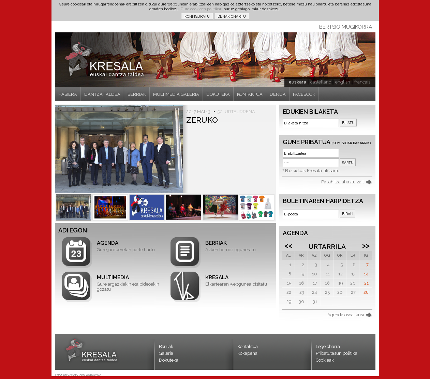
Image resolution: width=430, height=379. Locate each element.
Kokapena (247, 353)
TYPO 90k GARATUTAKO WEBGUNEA (78, 374)
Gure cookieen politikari (201, 8)
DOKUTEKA (218, 94)
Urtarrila (327, 246)
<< (288, 245)
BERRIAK (137, 94)
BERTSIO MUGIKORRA (345, 27)
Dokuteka (168, 360)
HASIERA (67, 94)
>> (366, 245)
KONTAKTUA (250, 94)
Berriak (166, 346)
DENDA (278, 94)
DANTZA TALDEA (102, 94)
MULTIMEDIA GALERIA (176, 94)
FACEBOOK (304, 94)
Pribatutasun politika (336, 353)
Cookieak (325, 360)
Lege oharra (328, 346)
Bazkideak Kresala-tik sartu (312, 170)
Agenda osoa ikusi (345, 314)
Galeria (166, 353)
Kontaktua (247, 346)
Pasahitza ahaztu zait (342, 181)
